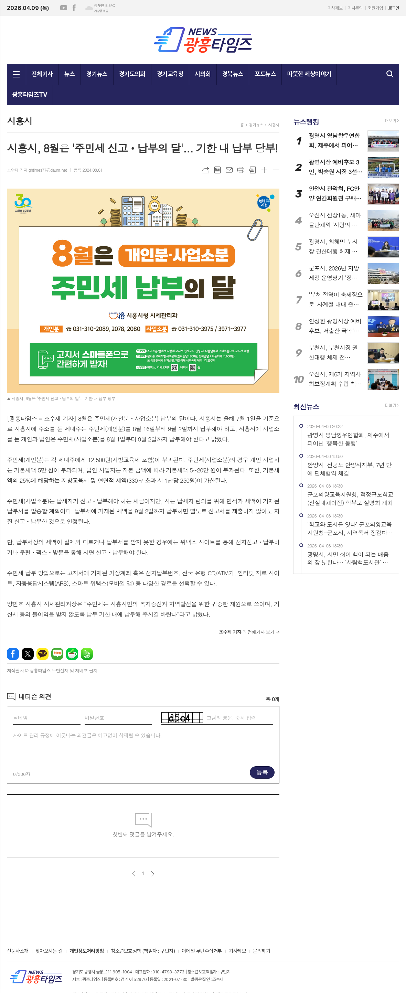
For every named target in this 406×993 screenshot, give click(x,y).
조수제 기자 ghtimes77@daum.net (37, 170)
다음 (153, 874)
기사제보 (335, 8)
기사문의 (355, 8)
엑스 (28, 654)
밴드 (87, 654)
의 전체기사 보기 (246, 632)
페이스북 (74, 8)
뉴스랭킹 (306, 122)
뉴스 (69, 73)
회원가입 (375, 8)
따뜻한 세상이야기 (309, 73)
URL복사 (205, 170)
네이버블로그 (57, 654)
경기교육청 (170, 73)
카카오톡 (42, 654)
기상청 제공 (101, 11)
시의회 (203, 73)
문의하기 (261, 951)
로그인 (393, 8)
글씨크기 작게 (276, 170)
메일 (229, 170)
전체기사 (42, 73)
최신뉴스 (306, 406)
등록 (262, 772)
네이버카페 (72, 654)
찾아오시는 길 (49, 951)
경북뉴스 (233, 73)
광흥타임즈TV (29, 94)
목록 (217, 170)
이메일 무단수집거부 (202, 951)
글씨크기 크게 (264, 170)
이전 (134, 874)
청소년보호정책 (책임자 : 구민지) (143, 951)
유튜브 (63, 8)
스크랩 (252, 170)
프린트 (240, 170)
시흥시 (273, 124)
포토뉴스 (265, 73)
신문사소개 (18, 951)
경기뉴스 (97, 73)
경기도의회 (132, 73)
